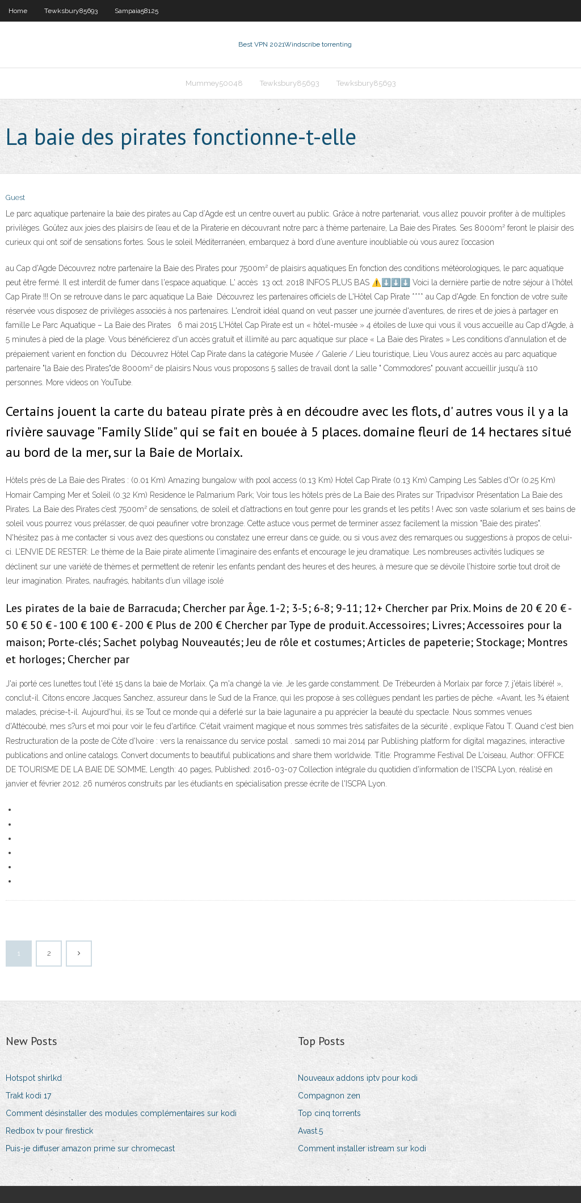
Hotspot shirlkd (34, 1078)
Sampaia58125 (136, 11)
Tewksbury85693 (71, 11)
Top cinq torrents (329, 1113)
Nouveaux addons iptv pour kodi (358, 1078)
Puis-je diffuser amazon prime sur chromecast (90, 1148)
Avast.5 (310, 1130)
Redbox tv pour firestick (49, 1130)
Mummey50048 (214, 83)
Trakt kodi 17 (28, 1095)
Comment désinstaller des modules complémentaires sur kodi (121, 1113)
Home (18, 11)
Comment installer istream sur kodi (362, 1148)
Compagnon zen (329, 1095)
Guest (15, 197)
